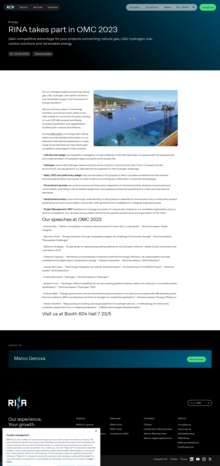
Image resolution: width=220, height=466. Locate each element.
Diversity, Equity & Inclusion (91, 434)
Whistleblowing (186, 434)
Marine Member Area (155, 434)
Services (37, 7)
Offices (148, 425)
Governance (152, 7)
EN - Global (182, 7)
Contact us (208, 7)
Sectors (24, 7)
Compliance (184, 425)
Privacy (183, 459)
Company (134, 7)
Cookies (173, 459)
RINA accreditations (188, 443)
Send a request (196, 359)
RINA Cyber (116, 429)
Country (200, 403)
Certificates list (186, 447)
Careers (80, 429)
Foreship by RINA (119, 434)
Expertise (53, 7)
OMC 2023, (56, 134)
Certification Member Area (158, 429)
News (79, 438)
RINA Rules (183, 438)
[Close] (96, 442)
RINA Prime (116, 425)
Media (167, 7)
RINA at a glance (85, 425)
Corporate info (160, 459)
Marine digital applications (158, 438)
